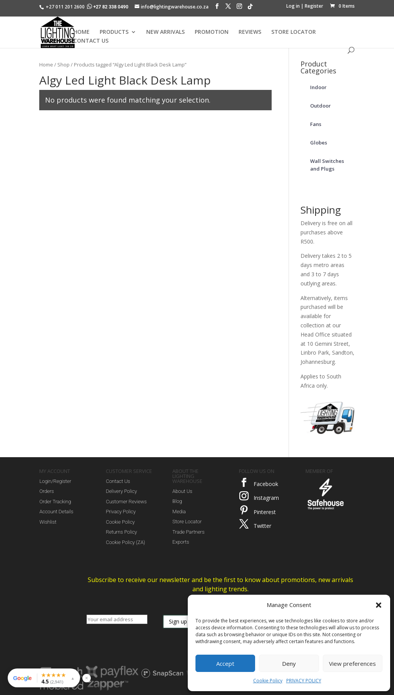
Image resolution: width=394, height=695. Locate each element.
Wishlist (47, 522)
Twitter (262, 525)
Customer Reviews (126, 501)
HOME (81, 32)
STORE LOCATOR (293, 32)
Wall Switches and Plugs (327, 165)
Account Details (56, 511)
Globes (318, 142)
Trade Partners (188, 532)
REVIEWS (250, 32)
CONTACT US (91, 41)
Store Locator (187, 521)
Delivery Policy (121, 491)
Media (179, 511)
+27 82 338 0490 (108, 7)
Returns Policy (121, 532)
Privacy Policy (120, 511)
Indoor (318, 87)
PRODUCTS (114, 32)
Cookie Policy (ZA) (125, 542)
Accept (225, 663)
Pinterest (265, 512)
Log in (293, 6)
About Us (182, 491)
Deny (289, 663)
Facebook (266, 484)
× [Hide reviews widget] (86, 678)
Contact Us (118, 481)
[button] (378, 605)
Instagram (266, 497)
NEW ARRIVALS (165, 32)
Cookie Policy (267, 680)
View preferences (352, 663)
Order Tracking (55, 501)
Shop (63, 64)
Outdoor (320, 105)
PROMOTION (212, 32)
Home (46, 64)
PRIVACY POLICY (303, 680)
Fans (315, 124)
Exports (180, 542)
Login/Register (55, 481)
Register (314, 6)
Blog (177, 501)
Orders (46, 491)
